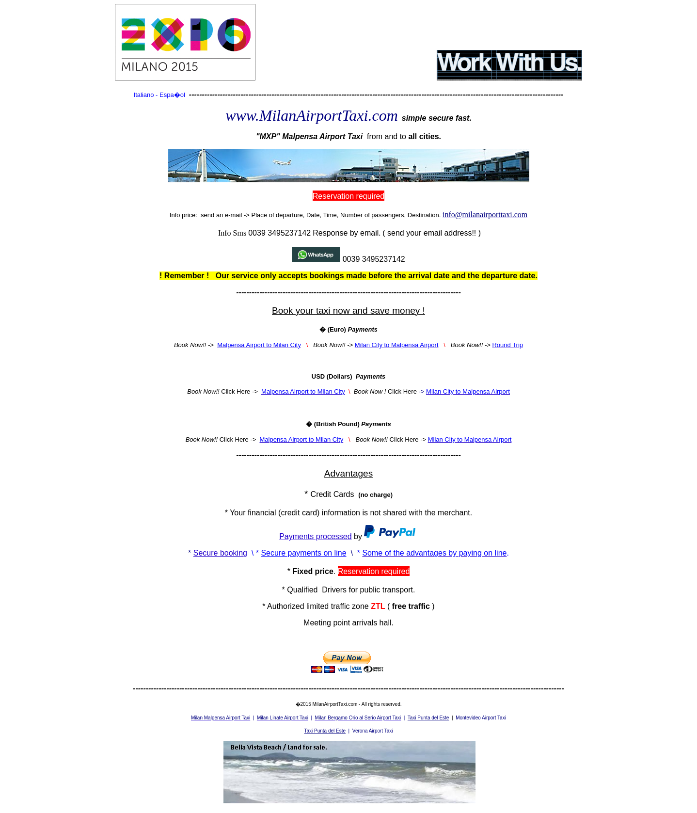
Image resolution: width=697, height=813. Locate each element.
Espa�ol (172, 94)
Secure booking (220, 553)
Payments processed (315, 536)
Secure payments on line (303, 553)
